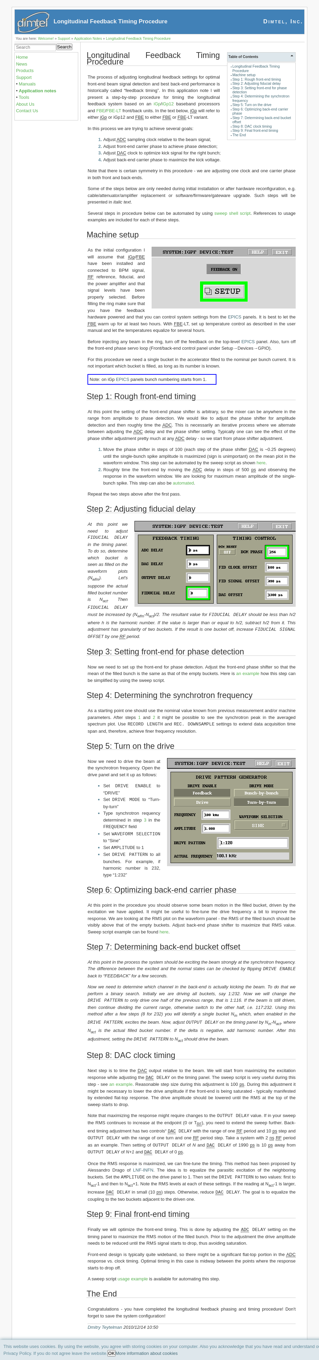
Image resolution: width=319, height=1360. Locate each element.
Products (25, 70)
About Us (25, 104)
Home (22, 57)
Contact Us (27, 110)
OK (111, 1353)
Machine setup (244, 75)
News (21, 64)
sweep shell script (232, 213)
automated (183, 483)
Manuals (27, 83)
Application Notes (88, 38)
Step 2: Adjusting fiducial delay (256, 83)
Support (64, 38)
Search (64, 46)
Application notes (37, 90)
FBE (100, 110)
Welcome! (46, 38)
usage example (133, 1272)
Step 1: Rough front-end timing (256, 79)
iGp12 (168, 103)
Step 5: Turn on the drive (251, 105)
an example (247, 672)
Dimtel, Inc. (283, 21)
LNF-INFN (143, 1164)
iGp (157, 103)
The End (239, 135)
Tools (24, 97)
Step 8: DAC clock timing (252, 126)
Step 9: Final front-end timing (255, 130)
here (261, 462)
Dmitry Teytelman (104, 1320)
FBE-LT (113, 110)
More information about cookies (147, 1353)
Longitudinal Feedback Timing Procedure (138, 38)
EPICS (234, 316)
